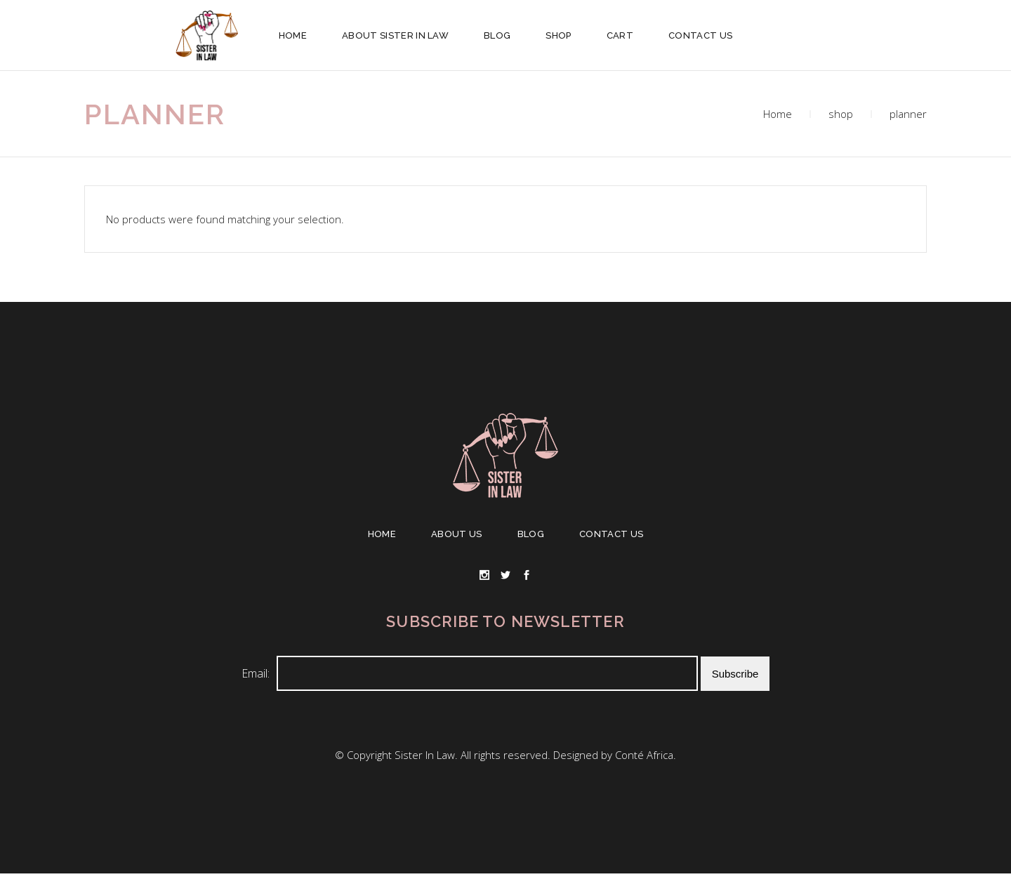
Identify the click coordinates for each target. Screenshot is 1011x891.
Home (777, 114)
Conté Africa (644, 755)
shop (840, 114)
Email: (256, 673)
